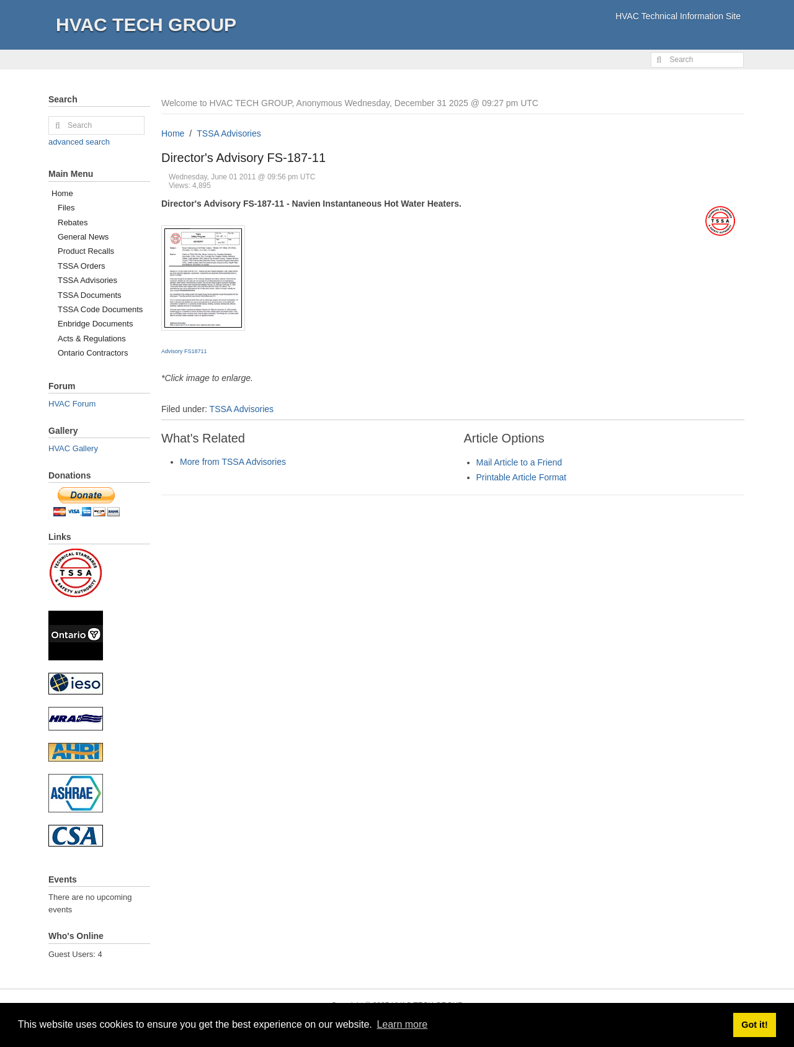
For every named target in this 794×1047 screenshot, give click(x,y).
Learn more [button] (402, 1024)
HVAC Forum (72, 403)
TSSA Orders (81, 266)
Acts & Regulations (92, 338)
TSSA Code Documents (100, 309)
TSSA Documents (90, 295)
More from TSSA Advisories (233, 462)
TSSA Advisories (229, 133)
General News (83, 236)
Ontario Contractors (93, 352)
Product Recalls (86, 251)
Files (66, 207)
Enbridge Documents (95, 323)
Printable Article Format (521, 477)
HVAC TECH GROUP (146, 24)
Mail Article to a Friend (519, 462)
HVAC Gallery (73, 448)
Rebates (72, 222)
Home (172, 133)
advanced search (79, 141)
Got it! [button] (754, 1025)
